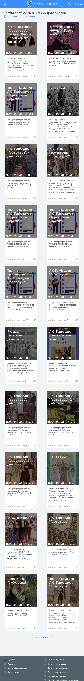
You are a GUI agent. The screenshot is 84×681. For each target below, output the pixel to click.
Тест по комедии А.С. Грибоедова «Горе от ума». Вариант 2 (19, 215)
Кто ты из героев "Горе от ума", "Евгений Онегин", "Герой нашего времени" (20, 34)
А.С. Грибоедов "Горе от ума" (60, 519)
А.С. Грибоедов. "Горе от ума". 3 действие (19, 460)
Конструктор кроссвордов (59, 668)
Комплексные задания (57, 676)
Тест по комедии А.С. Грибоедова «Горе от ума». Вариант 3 (19, 93)
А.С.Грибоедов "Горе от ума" (60, 272)
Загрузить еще (42, 638)
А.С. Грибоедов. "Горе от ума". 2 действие (60, 399)
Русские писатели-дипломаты (16, 335)
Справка (11, 664)
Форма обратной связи (17, 668)
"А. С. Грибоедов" (19, 518)
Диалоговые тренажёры (58, 672)
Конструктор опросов (57, 664)
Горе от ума (57, 88)
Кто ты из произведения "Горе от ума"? (59, 152)
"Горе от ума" (58, 457)
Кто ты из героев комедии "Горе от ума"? (62, 30)
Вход (78, 4)
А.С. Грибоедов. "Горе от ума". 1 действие (19, 399)
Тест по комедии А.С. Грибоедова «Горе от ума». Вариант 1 (61, 215)
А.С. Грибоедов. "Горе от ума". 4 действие (19, 152)
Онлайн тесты (13, 17)
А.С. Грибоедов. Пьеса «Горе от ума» (60, 335)
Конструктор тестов (56, 660)
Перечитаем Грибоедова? (16, 580)
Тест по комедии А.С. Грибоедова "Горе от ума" (61, 582)
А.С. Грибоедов (28, 17)
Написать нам (13, 672)
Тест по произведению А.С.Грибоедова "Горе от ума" (19, 276)
